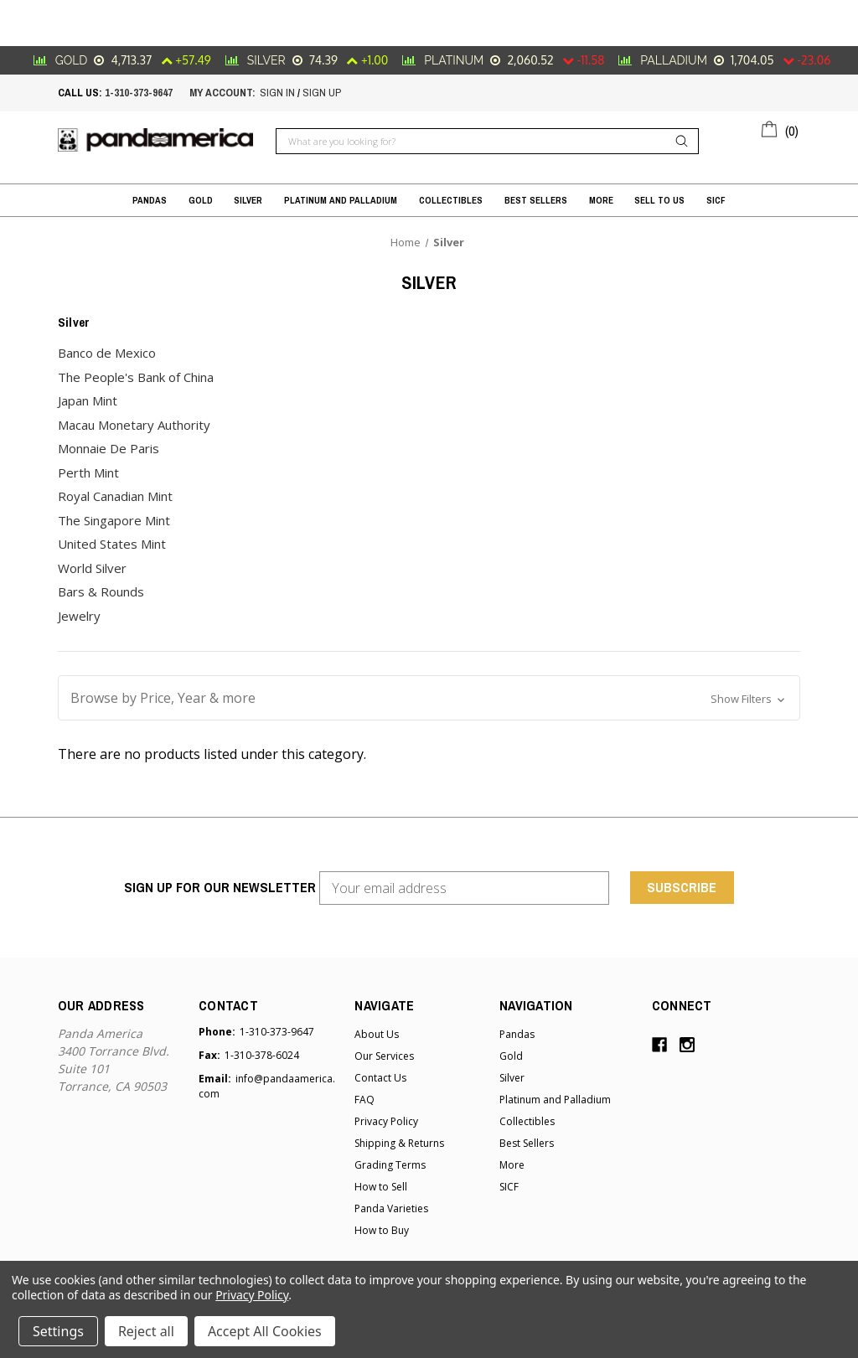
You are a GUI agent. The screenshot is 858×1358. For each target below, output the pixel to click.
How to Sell (380, 1187)
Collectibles (451, 200)
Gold (201, 200)
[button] (429, 697)
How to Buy (381, 1230)
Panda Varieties (391, 1208)
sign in (277, 92)
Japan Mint (87, 400)
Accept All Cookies (265, 1331)
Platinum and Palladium (340, 200)
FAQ (364, 1099)
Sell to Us (659, 200)
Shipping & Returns (399, 1143)
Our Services (384, 1056)
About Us (376, 1034)
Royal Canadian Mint (115, 496)
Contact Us (380, 1078)
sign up (321, 92)
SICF (716, 200)
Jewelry (79, 615)
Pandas (149, 200)
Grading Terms (390, 1165)
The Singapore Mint (114, 520)
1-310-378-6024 (262, 1055)
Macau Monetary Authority (134, 424)
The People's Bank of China (136, 377)
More (601, 200)
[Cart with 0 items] (780, 128)
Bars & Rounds (101, 591)
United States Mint (112, 543)
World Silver (92, 568)
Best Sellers (535, 200)
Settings (58, 1331)
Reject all (146, 1331)
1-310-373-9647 (139, 92)
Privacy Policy (386, 1121)
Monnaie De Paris (108, 448)
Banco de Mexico (107, 352)
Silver (248, 200)
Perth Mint (88, 472)
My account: (222, 92)
